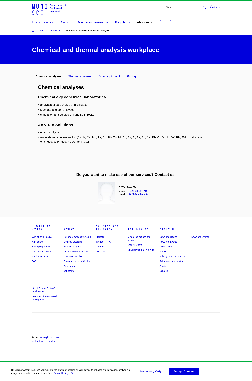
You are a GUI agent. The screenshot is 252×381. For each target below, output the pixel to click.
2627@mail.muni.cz (139, 194)
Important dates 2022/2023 (77, 237)
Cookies (51, 341)
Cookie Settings (63, 375)
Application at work (41, 256)
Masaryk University (49, 337)
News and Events (168, 241)
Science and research (107, 228)
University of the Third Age (141, 250)
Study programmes (41, 246)
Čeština (215, 7)
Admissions (38, 241)
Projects (100, 237)
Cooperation (165, 246)
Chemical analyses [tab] (48, 76)
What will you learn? (42, 251)
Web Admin (37, 341)
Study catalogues (72, 246)
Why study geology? (42, 237)
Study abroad (70, 266)
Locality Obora (135, 245)
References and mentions (172, 261)
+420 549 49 (138, 191)
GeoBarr (100, 246)
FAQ (34, 261)
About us (167, 229)
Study (69, 229)
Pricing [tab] (131, 76)
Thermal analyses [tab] (79, 76)
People (162, 251)
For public (138, 229)
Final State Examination (76, 251)
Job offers (69, 271)
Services (163, 266)
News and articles (168, 237)
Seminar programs (73, 241)
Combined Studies (73, 256)
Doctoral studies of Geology (77, 261)
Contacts (163, 271)
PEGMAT (100, 251)
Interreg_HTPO (103, 241)
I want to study (41, 228)
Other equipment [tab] (109, 76)
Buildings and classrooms (172, 256)
